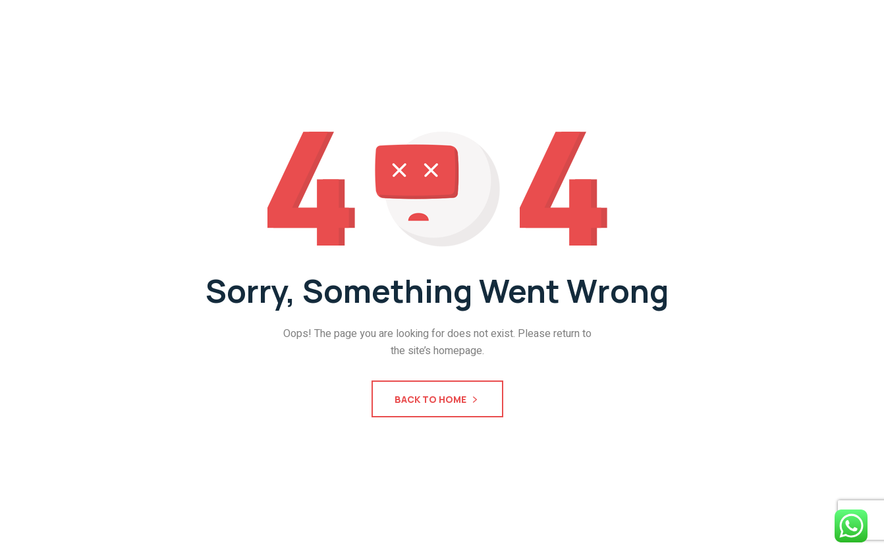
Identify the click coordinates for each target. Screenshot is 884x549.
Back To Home (437, 400)
